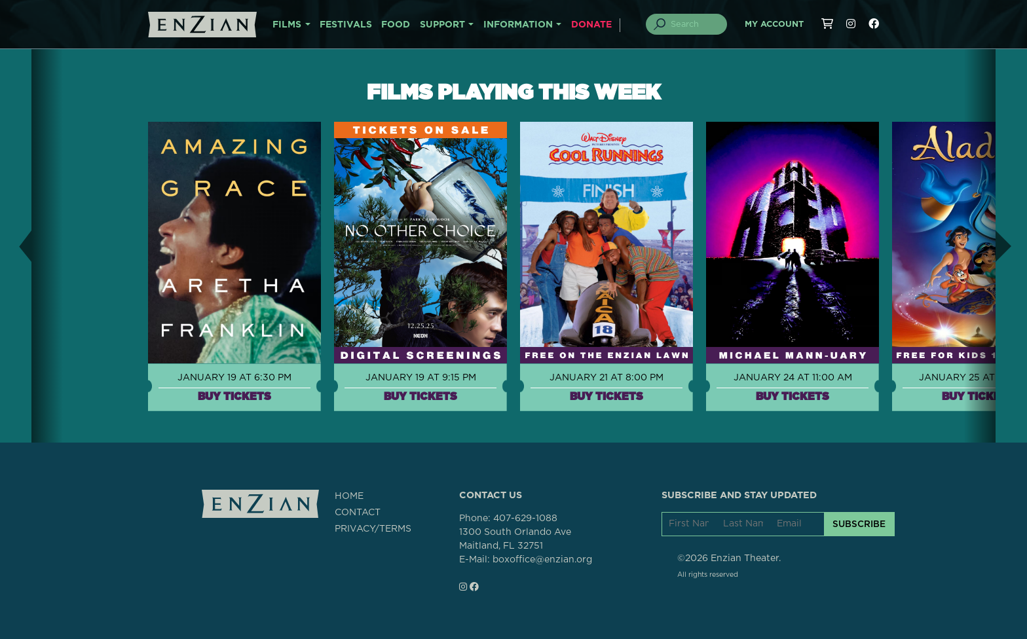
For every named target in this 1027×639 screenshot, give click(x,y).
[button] (15, 246)
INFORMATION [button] (518, 24)
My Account (774, 24)
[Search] (694, 24)
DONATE (591, 24)
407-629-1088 (525, 518)
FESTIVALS (346, 24)
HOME (349, 496)
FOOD (395, 24)
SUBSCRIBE (859, 524)
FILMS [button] (286, 24)
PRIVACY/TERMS (373, 529)
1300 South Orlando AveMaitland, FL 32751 (515, 539)
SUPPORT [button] (442, 24)
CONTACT (358, 512)
